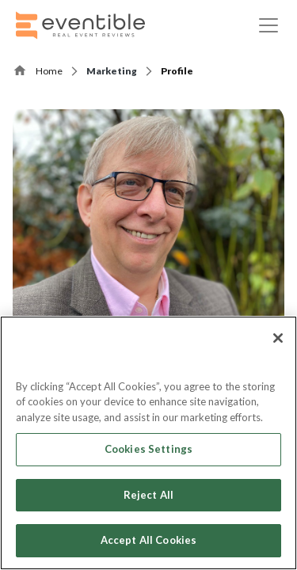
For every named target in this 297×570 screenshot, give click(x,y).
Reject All (148, 494)
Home (49, 71)
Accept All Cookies (148, 540)
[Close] (278, 338)
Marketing (111, 71)
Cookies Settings (148, 449)
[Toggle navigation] (268, 25)
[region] (148, 443)
